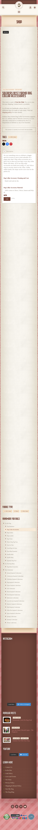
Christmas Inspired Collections (15, 579)
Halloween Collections (12, 598)
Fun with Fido (16, 738)
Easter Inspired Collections (14, 585)
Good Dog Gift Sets (12, 548)
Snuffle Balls (10, 554)
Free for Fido (18, 89)
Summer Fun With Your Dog (21, 741)
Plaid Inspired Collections (13, 607)
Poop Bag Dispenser (12, 551)
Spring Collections (11, 616)
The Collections (9, 570)
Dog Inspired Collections (13, 582)
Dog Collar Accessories (8, 89)
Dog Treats (9, 539)
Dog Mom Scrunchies (12, 567)
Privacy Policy (9, 783)
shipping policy (7, 112)
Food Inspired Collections (13, 594)
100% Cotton (13, 137)
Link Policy (9, 773)
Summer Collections (12, 619)
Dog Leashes (10, 536)
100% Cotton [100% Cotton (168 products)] (8, 511)
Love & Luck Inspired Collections (15, 601)
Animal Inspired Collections (14, 573)
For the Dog (8, 523)
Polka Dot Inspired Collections (15, 610)
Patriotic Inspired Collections (14, 604)
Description (8, 151)
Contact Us (8, 767)
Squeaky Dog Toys (11, 560)
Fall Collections (11, 588)
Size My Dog (9, 789)
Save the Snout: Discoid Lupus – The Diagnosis (22, 731)
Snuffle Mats (10, 557)
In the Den (8, 770)
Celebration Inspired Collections (15, 576)
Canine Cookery (16, 717)
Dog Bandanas (10, 526)
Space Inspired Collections (13, 613)
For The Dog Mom (9, 563)
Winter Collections (11, 622)
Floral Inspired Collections (13, 591)
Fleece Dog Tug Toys (12, 542)
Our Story (8, 780)
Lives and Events (10, 776)
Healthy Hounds (15, 727)
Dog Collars (10, 532)
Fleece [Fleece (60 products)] (16, 511)
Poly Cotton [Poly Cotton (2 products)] (25, 511)
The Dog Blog (9, 792)
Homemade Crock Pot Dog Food (22, 720)
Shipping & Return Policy (13, 786)
